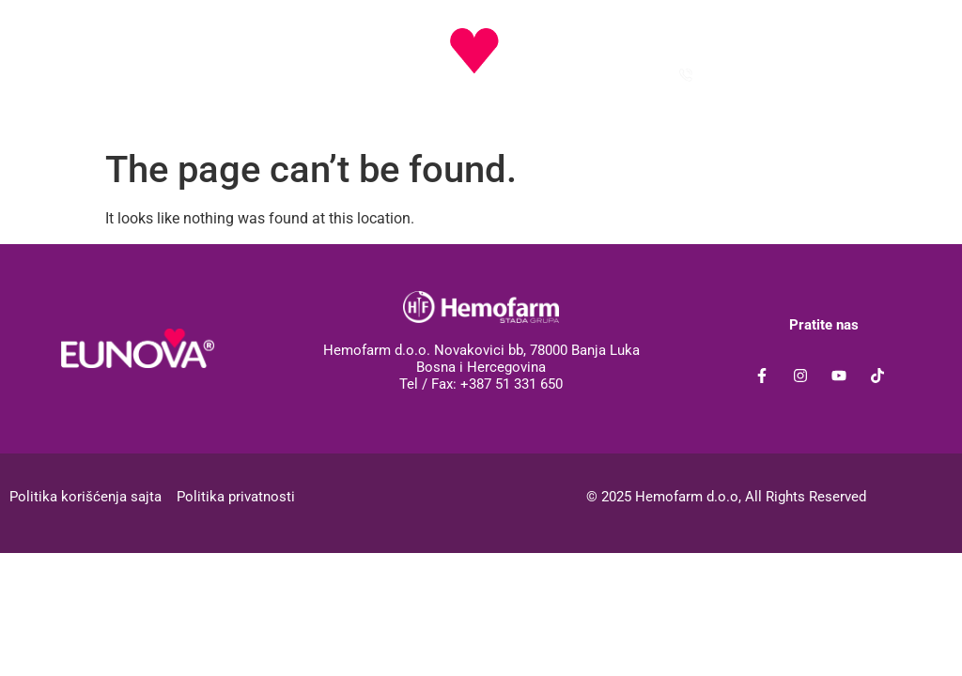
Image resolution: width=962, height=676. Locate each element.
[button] (103, 34)
